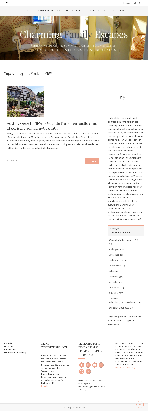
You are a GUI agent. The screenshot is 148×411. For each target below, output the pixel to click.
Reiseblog (96, 10)
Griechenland (115, 265)
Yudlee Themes (78, 407)
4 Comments (12, 161)
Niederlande (115, 282)
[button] (81, 365)
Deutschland (115, 254)
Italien (112, 271)
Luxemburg (114, 276)
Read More (92, 161)
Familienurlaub (48, 10)
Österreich (114, 287)
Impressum (10, 349)
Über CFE (138, 3)
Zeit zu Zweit (74, 10)
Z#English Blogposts (119, 307)
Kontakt (127, 3)
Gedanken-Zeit (116, 260)
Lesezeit (116, 10)
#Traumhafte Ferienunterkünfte (124, 240)
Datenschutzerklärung (15, 352)
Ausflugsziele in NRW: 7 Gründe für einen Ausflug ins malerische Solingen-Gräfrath (52, 126)
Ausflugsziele (115, 249)
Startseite (27, 10)
